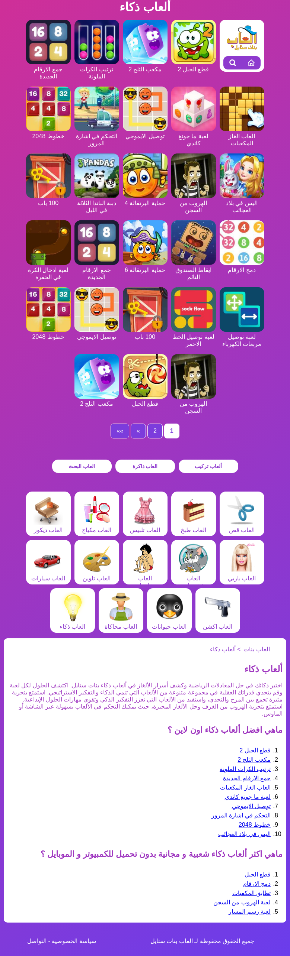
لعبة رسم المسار (250, 911)
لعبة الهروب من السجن (242, 902)
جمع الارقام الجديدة (48, 69)
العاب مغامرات (145, 578)
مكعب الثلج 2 (254, 759)
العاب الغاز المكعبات (242, 136)
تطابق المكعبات (251, 893)
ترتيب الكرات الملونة (96, 69)
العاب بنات (256, 649)
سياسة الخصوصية (74, 941)
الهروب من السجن (193, 203)
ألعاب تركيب (208, 466)
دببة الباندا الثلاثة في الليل (96, 203)
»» (120, 431)
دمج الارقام (257, 884)
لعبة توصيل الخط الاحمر (193, 337)
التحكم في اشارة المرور (96, 136)
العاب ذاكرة (145, 466)
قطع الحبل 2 (255, 750)
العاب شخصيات (193, 578)
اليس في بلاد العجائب (242, 203)
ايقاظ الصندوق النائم (193, 270)
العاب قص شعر (242, 530)
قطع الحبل (258, 874)
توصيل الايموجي (251, 806)
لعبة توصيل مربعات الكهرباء (242, 337)
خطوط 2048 (255, 824)
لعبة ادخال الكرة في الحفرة (48, 270)
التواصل (37, 941)
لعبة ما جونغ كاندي (193, 136)
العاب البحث (81, 466)
